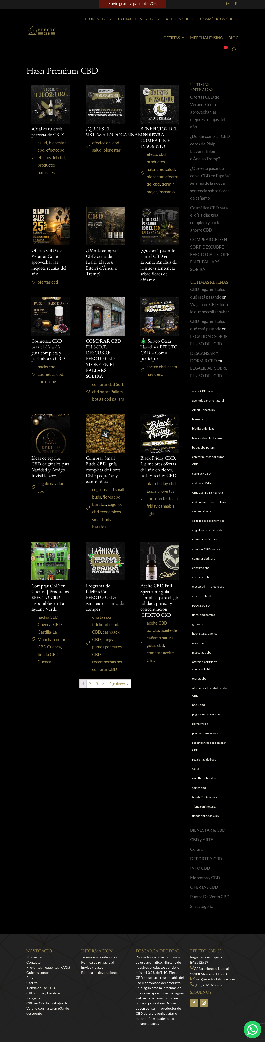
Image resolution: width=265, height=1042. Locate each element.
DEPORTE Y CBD (206, 858)
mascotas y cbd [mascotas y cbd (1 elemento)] (201, 652)
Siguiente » (119, 683)
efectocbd (55, 150)
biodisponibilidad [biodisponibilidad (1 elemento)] (203, 428)
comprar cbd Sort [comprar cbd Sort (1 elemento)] (203, 558)
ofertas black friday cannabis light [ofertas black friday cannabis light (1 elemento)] (204, 665)
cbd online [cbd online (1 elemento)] (199, 502)
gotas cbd (155, 645)
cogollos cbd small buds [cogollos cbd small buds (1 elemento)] (207, 530)
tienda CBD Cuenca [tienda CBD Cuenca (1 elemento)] (204, 797)
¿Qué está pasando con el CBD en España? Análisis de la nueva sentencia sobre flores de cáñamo (210, 183)
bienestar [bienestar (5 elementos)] (198, 419)
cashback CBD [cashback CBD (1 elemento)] (201, 473)
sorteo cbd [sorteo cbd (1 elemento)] (199, 788)
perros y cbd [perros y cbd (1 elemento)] (200, 723)
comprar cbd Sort (107, 384)
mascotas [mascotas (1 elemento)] (198, 643)
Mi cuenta (34, 957)
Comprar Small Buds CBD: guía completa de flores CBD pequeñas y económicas (103, 470)
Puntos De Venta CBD (210, 896)
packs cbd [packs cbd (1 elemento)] (198, 705)
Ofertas (171, 37)
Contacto (33, 962)
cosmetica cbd (50, 374)
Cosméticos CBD (217, 19)
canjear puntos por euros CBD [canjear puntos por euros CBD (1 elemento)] (208, 460)
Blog (233, 37)
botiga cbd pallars (108, 399)
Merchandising (206, 37)
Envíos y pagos (92, 967)
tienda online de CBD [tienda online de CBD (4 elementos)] (205, 816)
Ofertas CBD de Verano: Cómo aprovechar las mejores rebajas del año (48, 263)
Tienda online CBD (40, 988)
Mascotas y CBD (205, 877)
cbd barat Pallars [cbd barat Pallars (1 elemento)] (202, 483)
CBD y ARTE (201, 839)
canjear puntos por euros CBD (107, 647)
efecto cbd (156, 154)
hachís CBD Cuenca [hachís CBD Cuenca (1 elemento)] (204, 633)
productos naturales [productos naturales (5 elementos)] (205, 733)
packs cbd (46, 366)
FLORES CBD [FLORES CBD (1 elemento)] (201, 605)
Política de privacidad (97, 962)
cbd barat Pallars (107, 391)
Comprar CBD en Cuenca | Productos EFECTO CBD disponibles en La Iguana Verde (50, 598)
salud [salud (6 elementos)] (195, 769)
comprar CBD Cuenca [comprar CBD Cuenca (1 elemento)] (206, 549)
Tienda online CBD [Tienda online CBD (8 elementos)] (204, 806)
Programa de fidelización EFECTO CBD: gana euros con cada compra (105, 598)
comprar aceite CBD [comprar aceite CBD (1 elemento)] (205, 539)
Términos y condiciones (99, 957)
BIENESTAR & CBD (207, 830)
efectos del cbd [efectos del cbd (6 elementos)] (201, 596)
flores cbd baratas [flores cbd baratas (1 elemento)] (203, 615)
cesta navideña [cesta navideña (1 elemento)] (201, 511)
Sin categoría (201, 906)
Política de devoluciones (99, 972)
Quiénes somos (37, 972)
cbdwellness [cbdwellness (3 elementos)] (219, 502)
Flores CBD (96, 19)
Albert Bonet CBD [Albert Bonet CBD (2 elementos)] (203, 410)
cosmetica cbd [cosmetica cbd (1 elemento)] (201, 577)
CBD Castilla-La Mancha (50, 632)
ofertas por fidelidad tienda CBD (106, 625)
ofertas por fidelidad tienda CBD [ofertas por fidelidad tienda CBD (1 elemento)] (209, 691)
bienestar (57, 142)
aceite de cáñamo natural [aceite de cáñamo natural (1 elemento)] (208, 400)
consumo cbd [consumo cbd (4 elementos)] (201, 567)
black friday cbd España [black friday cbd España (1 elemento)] (207, 438)
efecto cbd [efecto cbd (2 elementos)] (217, 586)
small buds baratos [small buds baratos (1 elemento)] (204, 778)
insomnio (167, 191)
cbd (41, 150)
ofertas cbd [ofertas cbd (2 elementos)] (199, 678)
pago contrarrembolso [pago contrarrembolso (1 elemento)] (206, 714)
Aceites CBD (178, 19)
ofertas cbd (48, 282)
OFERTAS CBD (204, 887)
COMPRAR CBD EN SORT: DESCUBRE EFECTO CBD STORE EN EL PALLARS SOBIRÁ (103, 359)
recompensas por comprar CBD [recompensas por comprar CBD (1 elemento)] (209, 746)
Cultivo (196, 849)
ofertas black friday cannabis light (163, 506)
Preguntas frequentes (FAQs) (48, 967)
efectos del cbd (51, 157)
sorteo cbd (156, 366)
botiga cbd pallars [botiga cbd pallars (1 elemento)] (203, 447)
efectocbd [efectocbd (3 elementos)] (198, 586)
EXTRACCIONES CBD (136, 19)
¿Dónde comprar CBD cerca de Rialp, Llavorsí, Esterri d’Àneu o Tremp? (102, 263)
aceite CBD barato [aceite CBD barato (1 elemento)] (203, 391)
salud (42, 142)
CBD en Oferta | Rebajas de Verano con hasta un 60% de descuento (47, 1008)
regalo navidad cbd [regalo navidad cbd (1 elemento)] (204, 759)
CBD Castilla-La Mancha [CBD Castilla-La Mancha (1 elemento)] (207, 492)
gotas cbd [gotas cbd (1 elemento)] (198, 624)
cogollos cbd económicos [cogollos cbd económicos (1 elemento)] (208, 520)
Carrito (32, 983)
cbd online (47, 381)
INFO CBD (200, 868)
